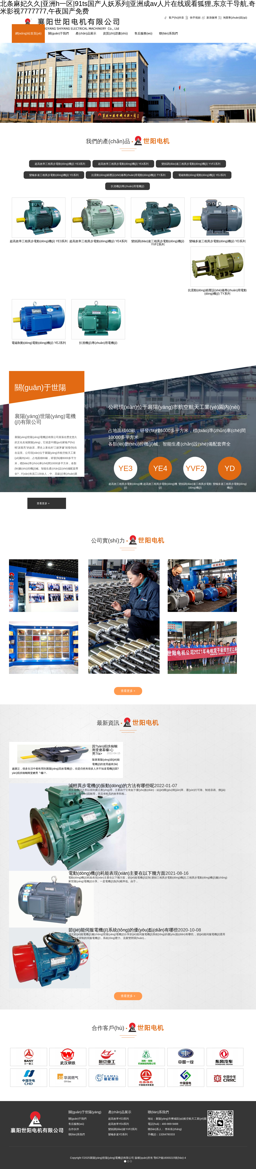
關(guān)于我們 (58, 33)
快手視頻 (195, 17)
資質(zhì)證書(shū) (115, 33)
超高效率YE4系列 (118, 1123)
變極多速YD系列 (118, 1134)
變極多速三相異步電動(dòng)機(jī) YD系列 (53, 175)
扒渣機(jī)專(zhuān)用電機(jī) (127, 186)
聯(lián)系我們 (168, 33)
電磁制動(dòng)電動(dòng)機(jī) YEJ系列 (202, 175)
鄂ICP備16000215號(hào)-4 (170, 1157)
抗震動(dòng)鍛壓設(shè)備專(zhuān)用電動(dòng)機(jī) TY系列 (128, 175)
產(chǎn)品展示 (86, 33)
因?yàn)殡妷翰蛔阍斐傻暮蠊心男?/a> (104, 750)
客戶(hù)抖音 (176, 17)
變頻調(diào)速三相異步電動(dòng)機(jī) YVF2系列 (190, 163)
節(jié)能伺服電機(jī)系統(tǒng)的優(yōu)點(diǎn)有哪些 (123, 929)
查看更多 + (43, 503)
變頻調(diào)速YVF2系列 (122, 1129)
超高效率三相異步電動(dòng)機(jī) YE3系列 (60, 163)
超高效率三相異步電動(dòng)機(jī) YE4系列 (123, 163)
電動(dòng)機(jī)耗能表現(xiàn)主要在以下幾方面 (116, 873)
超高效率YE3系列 (118, 1118)
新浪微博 (211, 17)
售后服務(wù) (143, 33)
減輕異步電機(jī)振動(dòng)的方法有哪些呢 (111, 785)
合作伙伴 (73, 1129)
